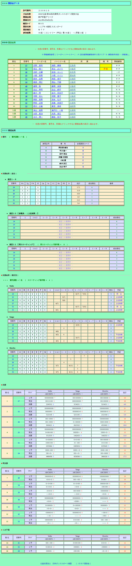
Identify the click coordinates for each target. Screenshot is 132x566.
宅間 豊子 (56, 96)
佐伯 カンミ (57, 72)
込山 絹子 (56, 89)
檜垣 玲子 (56, 117)
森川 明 (37, 93)
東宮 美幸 (56, 106)
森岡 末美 (56, 86)
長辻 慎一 (38, 69)
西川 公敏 (38, 106)
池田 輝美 (56, 65)
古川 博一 (38, 117)
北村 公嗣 (38, 72)
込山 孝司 (38, 89)
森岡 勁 (37, 86)
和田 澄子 (56, 79)
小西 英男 (38, 75)
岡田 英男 (38, 99)
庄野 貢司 (38, 65)
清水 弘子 (56, 99)
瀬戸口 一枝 (57, 110)
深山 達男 (38, 110)
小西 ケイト (57, 75)
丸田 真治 (38, 114)
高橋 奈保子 (57, 103)
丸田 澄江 (56, 114)
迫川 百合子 (57, 93)
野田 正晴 (38, 103)
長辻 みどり (57, 69)
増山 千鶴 (56, 82)
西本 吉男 (38, 79)
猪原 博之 (38, 82)
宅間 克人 (38, 96)
